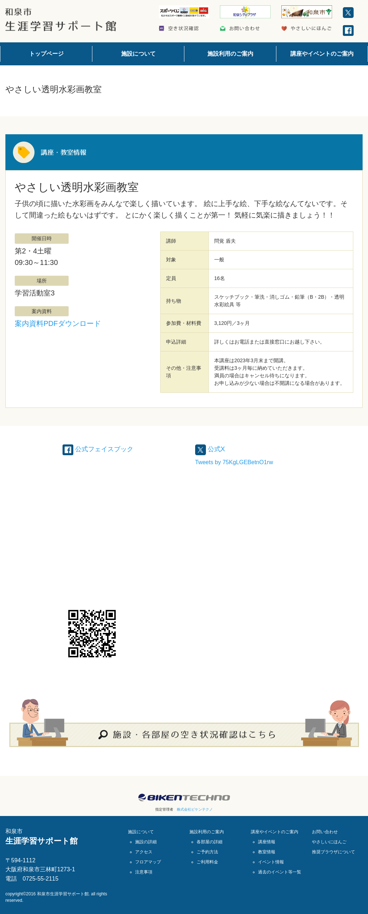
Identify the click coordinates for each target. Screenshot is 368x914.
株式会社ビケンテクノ (195, 809)
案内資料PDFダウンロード (58, 323)
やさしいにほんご (329, 841)
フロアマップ (148, 861)
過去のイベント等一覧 (279, 871)
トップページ (46, 54)
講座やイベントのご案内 (322, 54)
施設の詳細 (146, 841)
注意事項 (143, 871)
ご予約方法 (207, 851)
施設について (138, 54)
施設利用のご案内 (230, 54)
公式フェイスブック (101, 449)
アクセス (143, 851)
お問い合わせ (325, 831)
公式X (211, 449)
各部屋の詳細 (209, 841)
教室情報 (266, 851)
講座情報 (266, 841)
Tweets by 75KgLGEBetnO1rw (234, 462)
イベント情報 (271, 861)
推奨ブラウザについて (333, 851)
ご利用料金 (207, 861)
